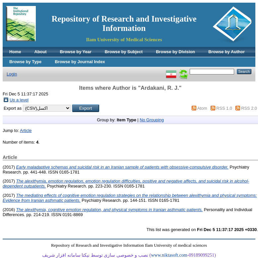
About (40, 51)
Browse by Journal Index (80, 61)
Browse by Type (25, 61)
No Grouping (152, 119)
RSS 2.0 (249, 108)
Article (26, 130)
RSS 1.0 (224, 108)
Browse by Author (226, 51)
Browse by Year (76, 51)
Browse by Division (175, 51)
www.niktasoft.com (169, 255)
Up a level (19, 99)
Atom (202, 108)
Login (12, 73)
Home (15, 51)
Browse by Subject (124, 51)
